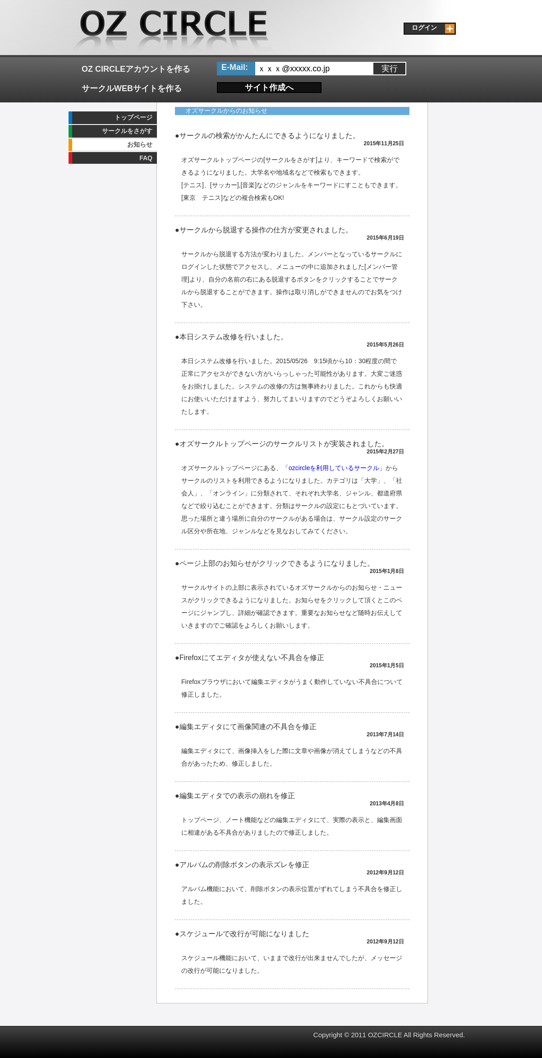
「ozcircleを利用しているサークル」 (334, 467)
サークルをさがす (127, 130)
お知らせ (139, 144)
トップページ (133, 117)
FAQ (145, 158)
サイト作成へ (269, 87)
